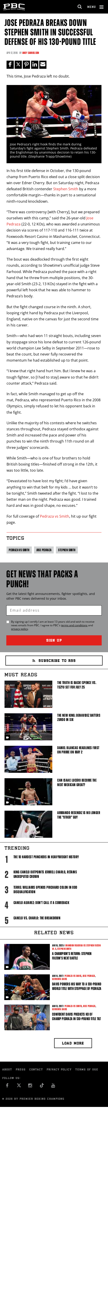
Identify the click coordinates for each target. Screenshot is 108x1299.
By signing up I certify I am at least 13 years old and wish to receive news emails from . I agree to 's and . (52, 625)
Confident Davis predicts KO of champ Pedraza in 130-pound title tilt (76, 1016)
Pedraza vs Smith (54, 516)
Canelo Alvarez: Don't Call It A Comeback (41, 902)
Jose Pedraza (44, 550)
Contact (36, 1069)
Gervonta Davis (59, 979)
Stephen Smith (65, 188)
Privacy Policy (59, 1069)
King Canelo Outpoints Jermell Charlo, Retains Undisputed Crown (45, 874)
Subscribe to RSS (54, 661)
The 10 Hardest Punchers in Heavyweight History (46, 857)
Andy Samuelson (30, 53)
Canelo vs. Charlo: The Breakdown (37, 918)
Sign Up (54, 641)
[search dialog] (80, 6)
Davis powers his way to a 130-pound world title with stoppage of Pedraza (76, 986)
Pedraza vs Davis (73, 976)
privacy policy (19, 629)
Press (21, 1069)
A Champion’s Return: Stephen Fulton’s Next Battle (72, 955)
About (7, 1069)
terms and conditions (74, 625)
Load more (73, 1044)
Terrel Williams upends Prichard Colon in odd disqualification (45, 889)
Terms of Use (86, 1069)
